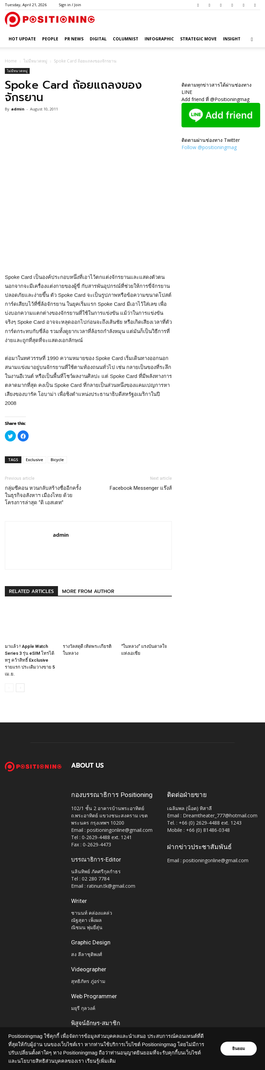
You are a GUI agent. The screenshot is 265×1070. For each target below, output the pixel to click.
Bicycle (57, 459)
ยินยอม (238, 1048)
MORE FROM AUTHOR (88, 591)
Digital (98, 39)
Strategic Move (198, 39)
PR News (74, 39)
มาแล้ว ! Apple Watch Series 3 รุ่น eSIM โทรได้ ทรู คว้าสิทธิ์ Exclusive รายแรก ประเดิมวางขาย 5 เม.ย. (30, 660)
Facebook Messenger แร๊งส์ (141, 488)
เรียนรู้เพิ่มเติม (117, 1061)
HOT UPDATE (22, 39)
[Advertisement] (88, 255)
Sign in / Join (70, 4)
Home (11, 61)
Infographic (159, 39)
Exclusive (34, 459)
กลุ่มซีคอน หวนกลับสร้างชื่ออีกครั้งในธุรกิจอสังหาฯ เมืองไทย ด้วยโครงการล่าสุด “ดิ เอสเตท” (43, 495)
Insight (232, 39)
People (50, 39)
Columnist (125, 39)
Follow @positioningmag (209, 147)
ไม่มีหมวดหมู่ (35, 61)
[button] (252, 39)
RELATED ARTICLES (31, 591)
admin (17, 108)
